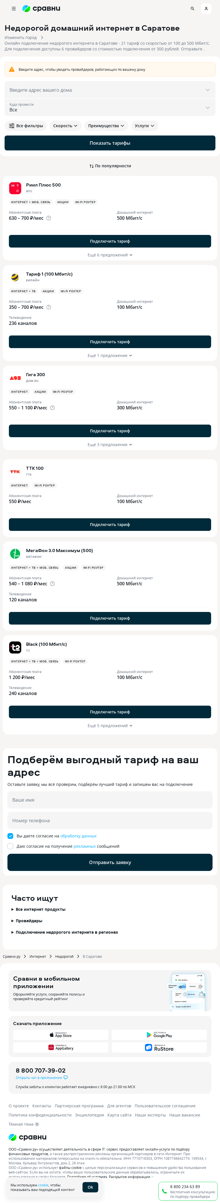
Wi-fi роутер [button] (85, 202)
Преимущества (106, 125)
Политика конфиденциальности (40, 1115)
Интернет (38, 956)
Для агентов (119, 1105)
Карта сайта (119, 1115)
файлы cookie (70, 1167)
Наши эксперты (150, 1115)
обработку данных (78, 836)
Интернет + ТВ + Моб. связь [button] (34, 568)
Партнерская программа (79, 1105)
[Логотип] (27, 1137)
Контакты (41, 1105)
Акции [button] (63, 202)
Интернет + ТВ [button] (23, 291)
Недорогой (64, 956)
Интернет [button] (19, 392)
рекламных (85, 846)
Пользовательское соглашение (165, 1105)
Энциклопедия (89, 1115)
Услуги (145, 125)
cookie (43, 1185)
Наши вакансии (184, 1115)
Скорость (65, 125)
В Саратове (92, 956)
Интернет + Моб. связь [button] (30, 202)
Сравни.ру (11, 956)
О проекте (19, 1105)
